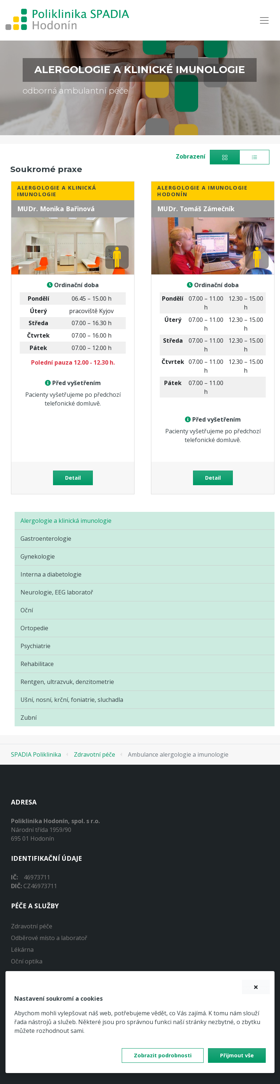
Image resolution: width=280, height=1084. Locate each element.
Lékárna (22, 950)
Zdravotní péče (94, 754)
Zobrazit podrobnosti (163, 1055)
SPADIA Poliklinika (36, 754)
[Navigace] (264, 20)
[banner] (67, 20)
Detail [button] (73, 477)
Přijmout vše (237, 1055)
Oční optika (26, 961)
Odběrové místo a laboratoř (49, 938)
